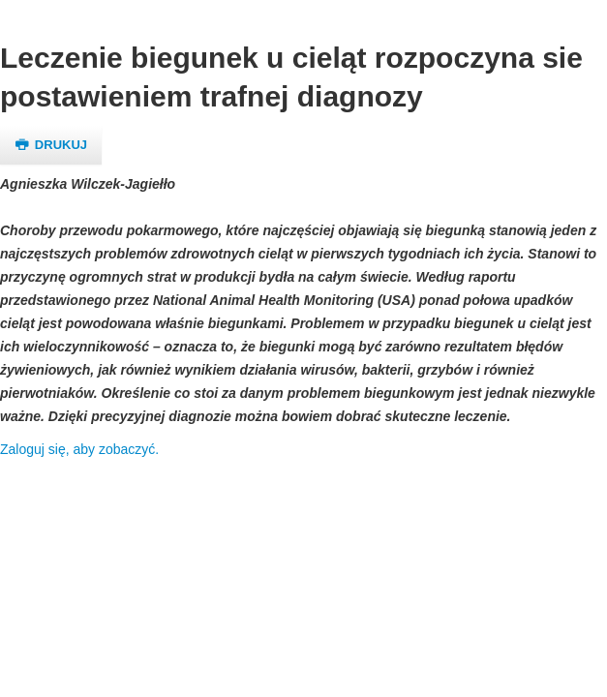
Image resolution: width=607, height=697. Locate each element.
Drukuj (51, 144)
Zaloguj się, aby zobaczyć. (79, 449)
